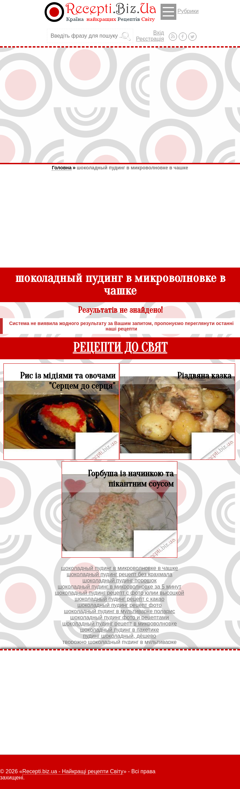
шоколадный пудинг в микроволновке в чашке (132, 167)
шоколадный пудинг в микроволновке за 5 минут (119, 587)
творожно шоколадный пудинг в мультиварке (119, 642)
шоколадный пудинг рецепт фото (119, 605)
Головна (62, 167)
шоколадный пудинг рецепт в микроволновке (119, 623)
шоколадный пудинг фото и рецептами (119, 617)
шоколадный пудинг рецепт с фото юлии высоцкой (119, 593)
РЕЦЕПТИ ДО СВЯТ (120, 347)
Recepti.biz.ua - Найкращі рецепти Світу (72, 771)
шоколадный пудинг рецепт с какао (119, 599)
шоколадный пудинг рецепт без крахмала (120, 574)
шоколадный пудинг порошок (119, 580)
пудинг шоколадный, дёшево (119, 636)
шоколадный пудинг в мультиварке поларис (119, 611)
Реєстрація (150, 39)
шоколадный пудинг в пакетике (119, 630)
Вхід (158, 33)
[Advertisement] (120, 105)
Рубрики (180, 12)
